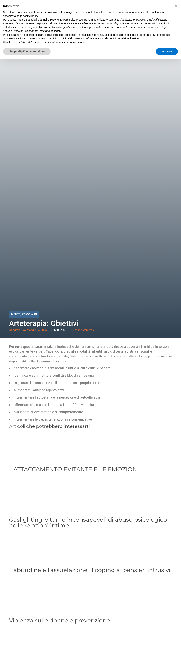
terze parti (63, 19)
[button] (176, 6)
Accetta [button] (167, 51)
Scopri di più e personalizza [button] (27, 51)
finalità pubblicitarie (50, 27)
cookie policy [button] (30, 15)
